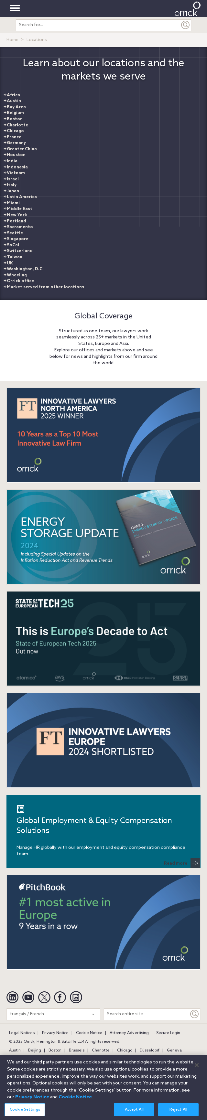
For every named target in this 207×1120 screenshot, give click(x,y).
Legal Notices (22, 1033)
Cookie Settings (25, 1112)
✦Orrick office (18, 281)
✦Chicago (13, 131)
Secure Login (168, 1033)
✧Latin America (20, 197)
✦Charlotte (15, 125)
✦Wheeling (15, 275)
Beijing (34, 1050)
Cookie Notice (89, 1033)
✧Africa (11, 95)
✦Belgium (13, 113)
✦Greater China (20, 149)
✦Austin (12, 101)
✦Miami (11, 203)
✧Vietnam (14, 173)
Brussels (76, 1050)
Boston (55, 1050)
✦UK (8, 263)
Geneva (174, 1050)
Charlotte (101, 1050)
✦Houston (14, 155)
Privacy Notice (55, 1033)
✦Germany (14, 143)
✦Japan (11, 191)
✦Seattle (13, 233)
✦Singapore (15, 239)
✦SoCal (11, 245)
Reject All (178, 1112)
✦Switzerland (18, 251)
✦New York (15, 215)
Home (12, 39)
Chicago (124, 1050)
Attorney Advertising (129, 1033)
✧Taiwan (12, 257)
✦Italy (9, 185)
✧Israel (11, 179)
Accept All (134, 1112)
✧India (10, 161)
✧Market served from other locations (43, 287)
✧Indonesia (15, 167)
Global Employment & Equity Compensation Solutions (94, 820)
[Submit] (185, 25)
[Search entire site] (146, 1014)
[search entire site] (98, 25)
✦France (12, 137)
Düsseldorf (149, 1050)
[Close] (197, 1068)
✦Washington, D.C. (23, 269)
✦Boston (13, 119)
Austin (15, 1050)
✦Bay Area (14, 107)
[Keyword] (195, 1014)
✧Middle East (17, 209)
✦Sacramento (18, 227)
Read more (182, 863)
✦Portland (14, 221)
